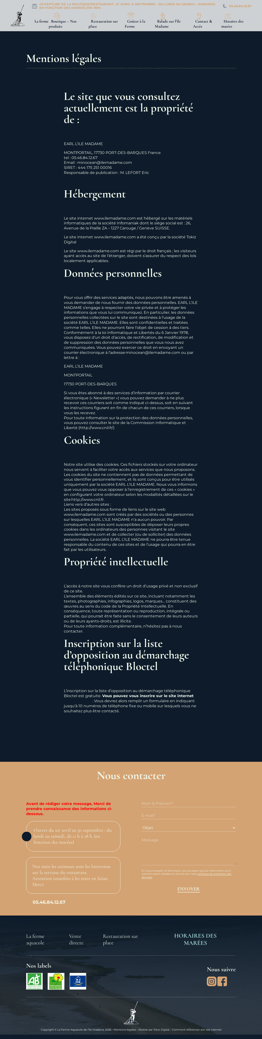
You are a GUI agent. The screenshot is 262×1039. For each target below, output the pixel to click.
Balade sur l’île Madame (168, 24)
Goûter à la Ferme (135, 24)
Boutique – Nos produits (63, 24)
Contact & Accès (202, 24)
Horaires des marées (232, 24)
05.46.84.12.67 (240, 6)
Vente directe (76, 939)
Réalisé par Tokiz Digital (153, 1029)
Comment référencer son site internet (196, 1029)
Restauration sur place (103, 24)
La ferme (41, 21)
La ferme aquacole (35, 939)
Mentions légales (125, 1029)
